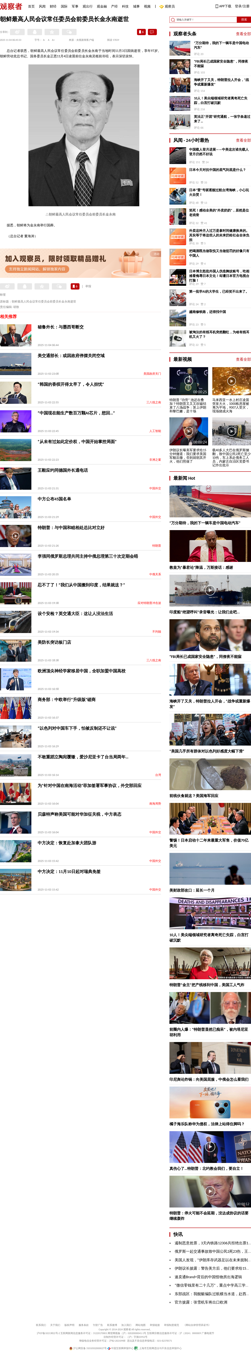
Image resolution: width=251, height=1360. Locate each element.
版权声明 (69, 1325)
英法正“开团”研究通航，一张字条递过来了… (222, 119)
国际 (64, 6)
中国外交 (155, 488)
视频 (147, 6)
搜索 (244, 19)
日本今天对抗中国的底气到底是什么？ (217, 170)
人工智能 (155, 431)
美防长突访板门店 (54, 642)
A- (44, 39)
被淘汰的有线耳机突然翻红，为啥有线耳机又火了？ (219, 334)
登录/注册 (242, 6)
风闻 (42, 6)
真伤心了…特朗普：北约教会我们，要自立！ (206, 1168)
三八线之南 (153, 402)
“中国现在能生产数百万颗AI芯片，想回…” (76, 412)
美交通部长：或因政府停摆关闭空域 (71, 355)
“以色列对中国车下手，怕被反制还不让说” (77, 728)
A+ (53, 39)
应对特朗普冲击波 (149, 603)
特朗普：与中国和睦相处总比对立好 (71, 527)
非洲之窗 (155, 459)
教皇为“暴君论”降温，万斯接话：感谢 (201, 567)
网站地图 (141, 1325)
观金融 (102, 6)
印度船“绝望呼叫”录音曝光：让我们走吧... (204, 612)
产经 (114, 6)
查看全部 (243, 34)
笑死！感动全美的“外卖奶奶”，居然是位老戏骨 (219, 212)
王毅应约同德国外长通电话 (63, 470)
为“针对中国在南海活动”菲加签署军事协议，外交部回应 (90, 785)
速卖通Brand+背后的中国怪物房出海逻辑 (208, 1277)
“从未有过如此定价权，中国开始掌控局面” (77, 441)
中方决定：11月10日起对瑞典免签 (69, 871)
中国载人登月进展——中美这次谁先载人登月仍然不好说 (219, 151)
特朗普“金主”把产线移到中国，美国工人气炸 (206, 985)
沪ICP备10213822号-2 (48, 1333)
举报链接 (155, 1325)
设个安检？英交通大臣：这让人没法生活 (75, 613)
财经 (53, 6)
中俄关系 (155, 574)
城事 (136, 6)
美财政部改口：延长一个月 (192, 890)
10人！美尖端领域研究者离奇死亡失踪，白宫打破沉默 (220, 100)
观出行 (88, 6)
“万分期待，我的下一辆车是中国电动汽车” (221, 45)
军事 (75, 6)
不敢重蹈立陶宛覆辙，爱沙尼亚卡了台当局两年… (83, 756)
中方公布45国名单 (54, 498)
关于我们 (55, 1325)
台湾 (158, 775)
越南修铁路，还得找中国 (207, 312)
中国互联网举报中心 (120, 1348)
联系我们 (41, 1325)
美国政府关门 (152, 374)
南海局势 (155, 803)
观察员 (168, 6)
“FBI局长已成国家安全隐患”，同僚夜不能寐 (221, 63)
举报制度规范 (171, 1325)
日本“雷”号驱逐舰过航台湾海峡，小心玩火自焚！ (219, 192)
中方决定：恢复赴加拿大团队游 (67, 842)
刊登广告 (98, 1325)
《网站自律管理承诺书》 (197, 1325)
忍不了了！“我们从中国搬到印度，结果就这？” (81, 584)
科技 (125, 6)
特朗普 (156, 545)
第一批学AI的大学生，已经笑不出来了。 (219, 292)
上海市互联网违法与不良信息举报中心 (158, 1348)
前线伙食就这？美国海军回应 (193, 795)
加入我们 (126, 1325)
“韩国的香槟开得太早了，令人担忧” (71, 384)
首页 (31, 6)
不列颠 (156, 631)
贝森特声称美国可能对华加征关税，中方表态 (79, 814)
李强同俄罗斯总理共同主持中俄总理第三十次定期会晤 (88, 556)
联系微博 (112, 1325)
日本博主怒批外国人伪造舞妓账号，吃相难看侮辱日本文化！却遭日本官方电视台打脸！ (219, 275)
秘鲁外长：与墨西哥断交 (61, 326)
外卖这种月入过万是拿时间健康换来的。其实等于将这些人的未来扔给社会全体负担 (219, 235)
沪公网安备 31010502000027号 (88, 1348)
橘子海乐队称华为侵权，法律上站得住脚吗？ (207, 1124)
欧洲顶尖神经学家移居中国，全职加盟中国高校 (82, 670)
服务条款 (84, 1325)
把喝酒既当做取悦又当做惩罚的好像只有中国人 (219, 253)
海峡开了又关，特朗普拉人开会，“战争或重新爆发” (221, 82)
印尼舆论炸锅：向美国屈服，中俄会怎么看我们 (208, 1079)
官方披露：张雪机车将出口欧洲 (201, 1302)
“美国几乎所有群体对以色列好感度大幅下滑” (206, 751)
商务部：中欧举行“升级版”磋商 (67, 699)
